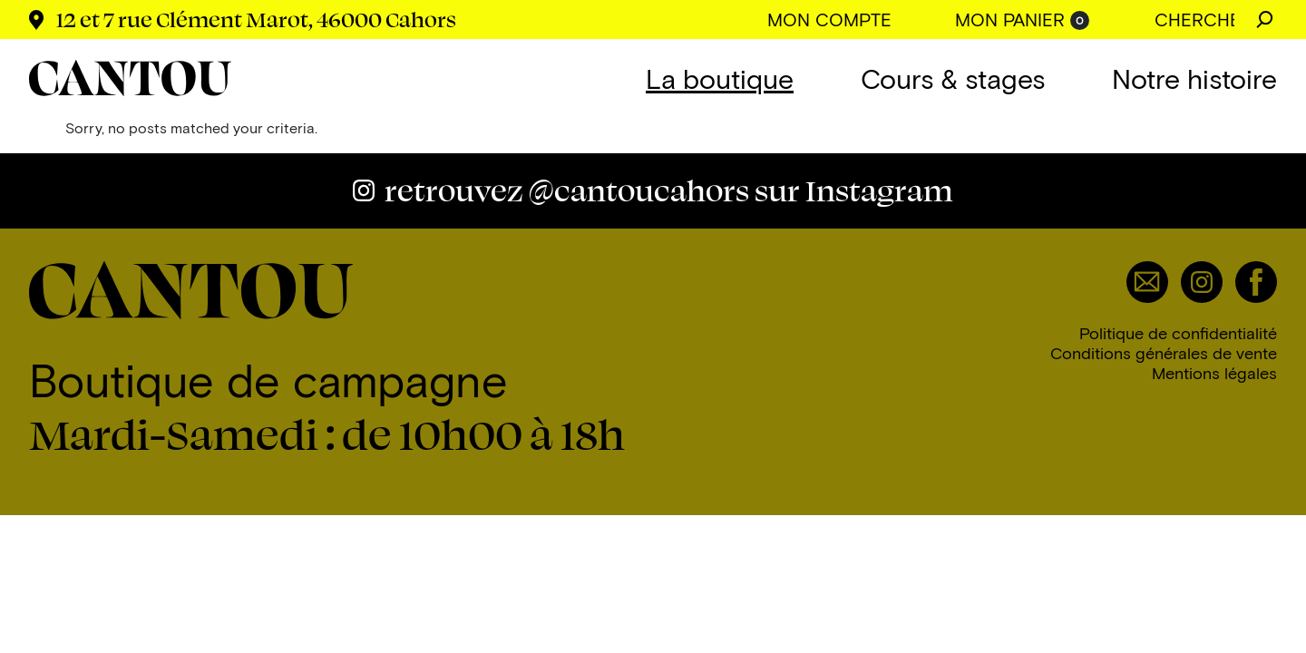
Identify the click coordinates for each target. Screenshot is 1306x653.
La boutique (720, 78)
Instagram (1202, 282)
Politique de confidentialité (1178, 333)
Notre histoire (1194, 78)
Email (1147, 282)
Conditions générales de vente (1163, 353)
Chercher (1264, 19)
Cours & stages (953, 78)
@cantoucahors (669, 190)
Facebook (1256, 282)
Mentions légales (1214, 373)
